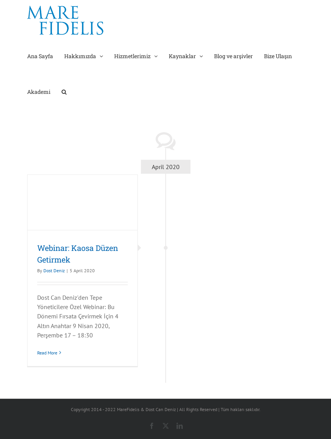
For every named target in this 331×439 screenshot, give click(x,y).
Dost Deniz (54, 270)
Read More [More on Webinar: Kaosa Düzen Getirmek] (47, 353)
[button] (64, 91)
